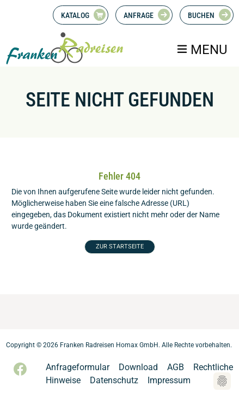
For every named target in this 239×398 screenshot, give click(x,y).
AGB (175, 367)
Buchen (201, 15)
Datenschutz (114, 380)
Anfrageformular (77, 367)
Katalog (75, 15)
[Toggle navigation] (202, 49)
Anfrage (139, 15)
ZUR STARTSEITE (120, 246)
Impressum (169, 380)
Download (138, 367)
